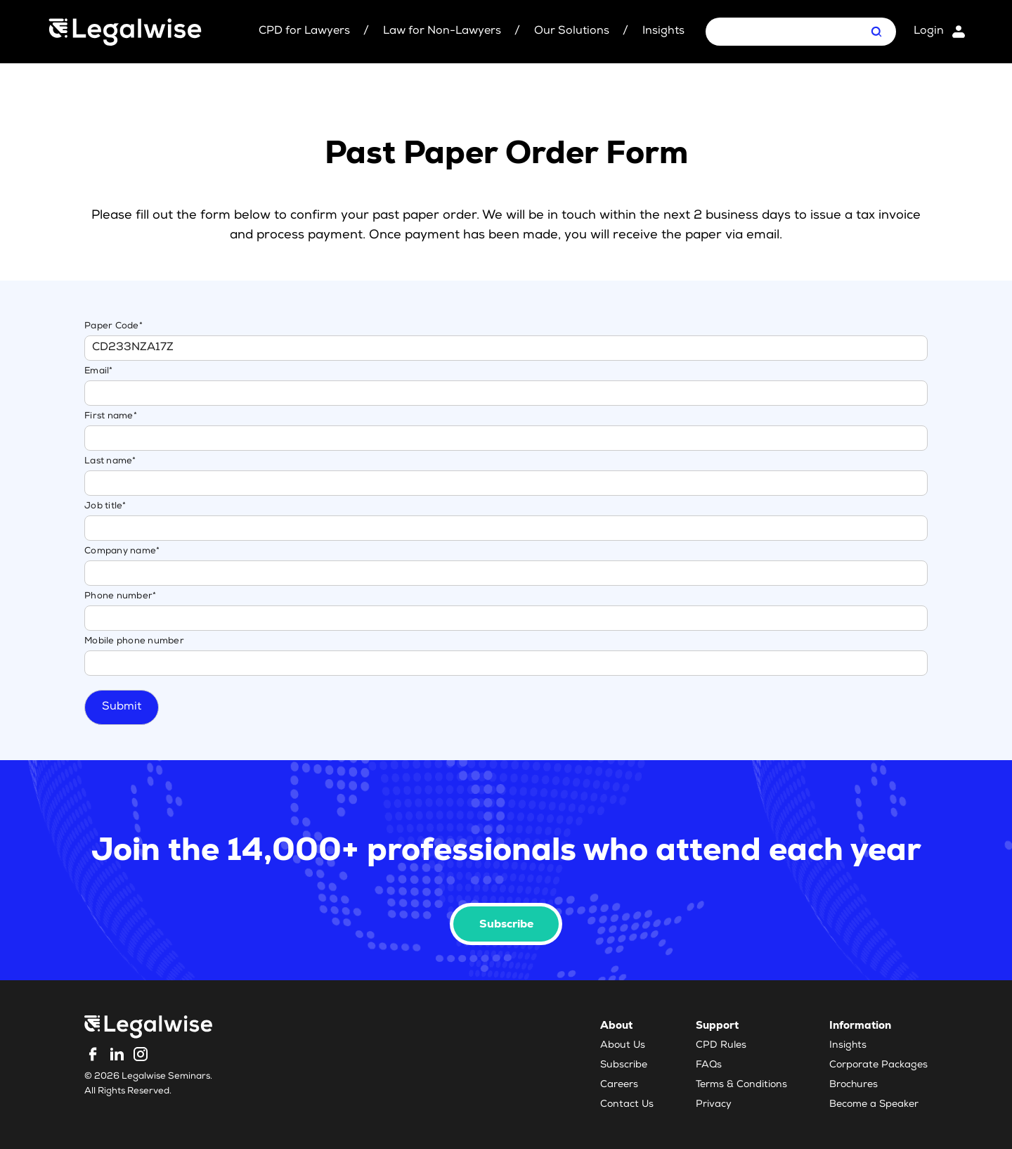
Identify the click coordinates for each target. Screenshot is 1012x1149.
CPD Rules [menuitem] (721, 1046)
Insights (663, 31)
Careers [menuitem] (619, 1085)
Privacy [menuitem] (714, 1105)
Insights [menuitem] (848, 1046)
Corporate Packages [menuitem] (878, 1065)
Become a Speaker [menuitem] (874, 1105)
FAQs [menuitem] (709, 1065)
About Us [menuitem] (622, 1046)
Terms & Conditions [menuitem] (741, 1085)
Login (929, 31)
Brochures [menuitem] (853, 1085)
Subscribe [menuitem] (623, 1065)
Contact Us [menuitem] (627, 1105)
